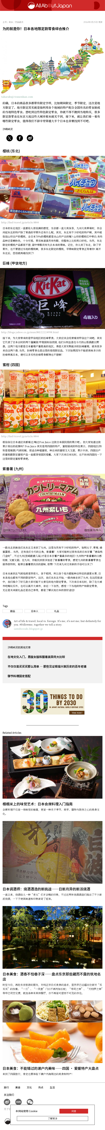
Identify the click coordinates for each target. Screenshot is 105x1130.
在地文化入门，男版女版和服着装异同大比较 (36, 657)
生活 (52, 1087)
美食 (17, 1087)
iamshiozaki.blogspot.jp (28, 628)
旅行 (6, 1087)
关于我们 (9, 1109)
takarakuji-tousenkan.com (17, 96)
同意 (73, 1111)
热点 (40, 1087)
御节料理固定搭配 (19, 676)
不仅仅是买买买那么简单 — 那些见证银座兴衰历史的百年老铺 (47, 666)
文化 (29, 1087)
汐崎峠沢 (8, 129)
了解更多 (52, 1118)
